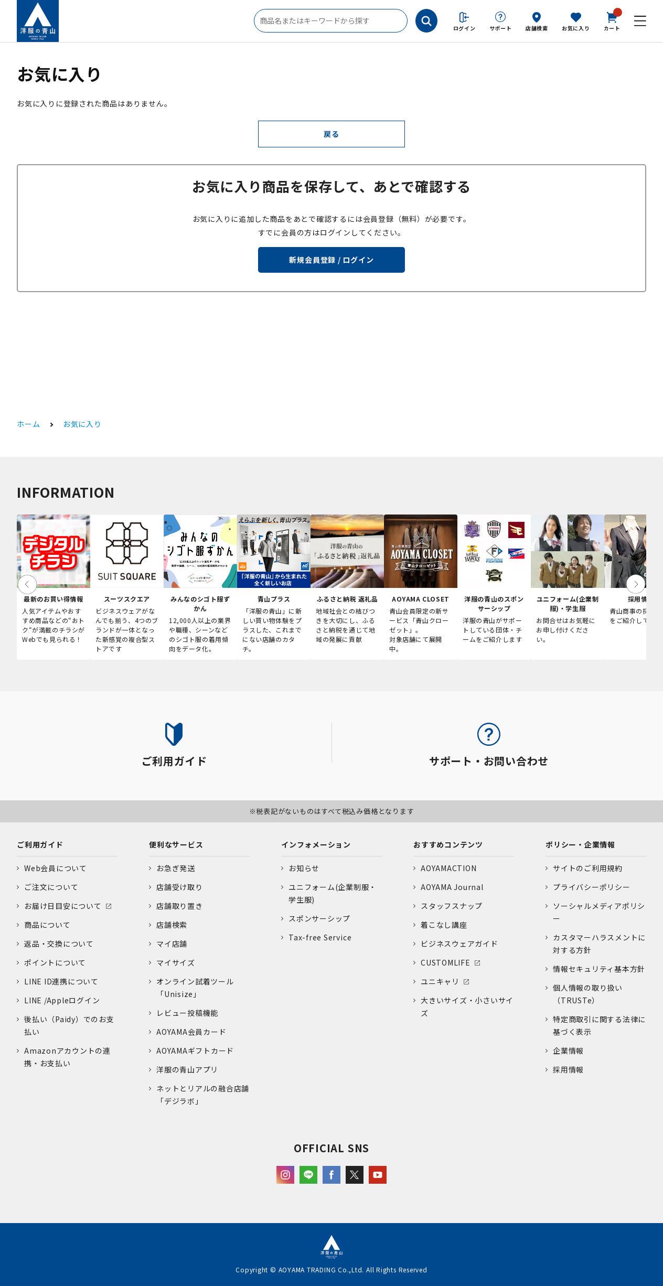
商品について (47, 924)
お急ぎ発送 (175, 868)
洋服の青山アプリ (187, 1069)
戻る (331, 133)
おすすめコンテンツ (448, 844)
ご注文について (51, 887)
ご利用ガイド (40, 844)
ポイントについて (55, 962)
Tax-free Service (319, 937)
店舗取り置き (179, 906)
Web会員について (55, 868)
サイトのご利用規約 (588, 868)
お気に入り (576, 28)
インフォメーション (316, 844)
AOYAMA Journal (452, 887)
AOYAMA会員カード (191, 1031)
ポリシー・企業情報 (580, 844)
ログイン (464, 28)
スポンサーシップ (319, 918)
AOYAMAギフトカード (195, 1050)
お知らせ (303, 868)
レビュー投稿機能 (187, 1013)
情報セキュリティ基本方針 (599, 968)
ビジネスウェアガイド (459, 943)
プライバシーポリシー (591, 887)
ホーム (28, 424)
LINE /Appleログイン (62, 1000)
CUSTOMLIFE (445, 962)
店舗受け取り (179, 887)
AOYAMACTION (448, 868)
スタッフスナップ (452, 906)
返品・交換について (59, 943)
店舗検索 (537, 28)
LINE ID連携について (61, 981)
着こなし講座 (444, 924)
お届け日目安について (63, 906)
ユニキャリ (440, 981)
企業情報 (568, 1050)
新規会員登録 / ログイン (331, 259)
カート (612, 20)
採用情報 (568, 1069)
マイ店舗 (171, 943)
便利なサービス (176, 844)
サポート (500, 28)
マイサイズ (175, 962)
